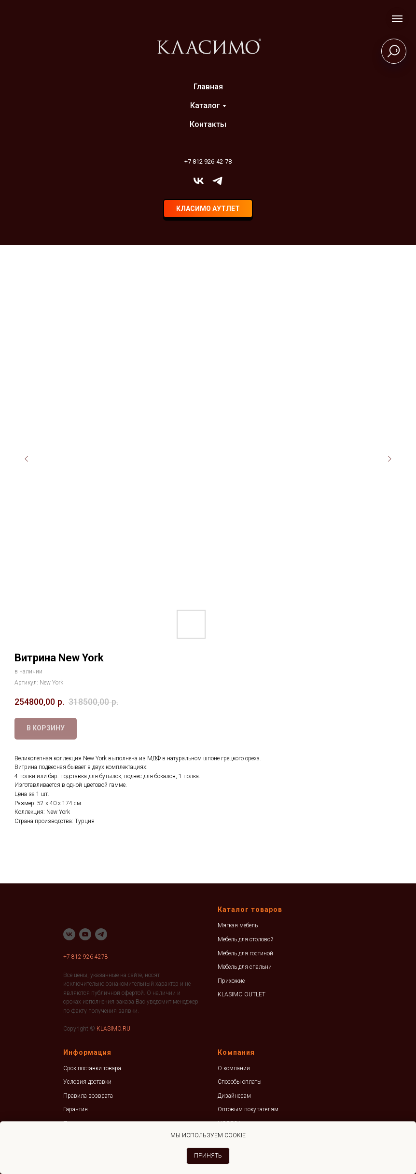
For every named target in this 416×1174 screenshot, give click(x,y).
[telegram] (217, 181)
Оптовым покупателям (248, 1109)
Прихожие (231, 981)
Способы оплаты (240, 1081)
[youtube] (85, 934)
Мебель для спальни (245, 967)
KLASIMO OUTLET (241, 994)
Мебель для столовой (246, 939)
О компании (234, 1068)
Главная (208, 86)
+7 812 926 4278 (85, 956)
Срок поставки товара (92, 1068)
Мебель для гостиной (245, 953)
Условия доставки (87, 1081)
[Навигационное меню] (397, 18)
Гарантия (75, 1109)
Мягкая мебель (238, 925)
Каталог (205, 105)
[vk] (199, 181)
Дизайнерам (234, 1095)
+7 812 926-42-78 (208, 161)
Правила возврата (88, 1095)
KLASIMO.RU (113, 1028)
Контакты (208, 124)
